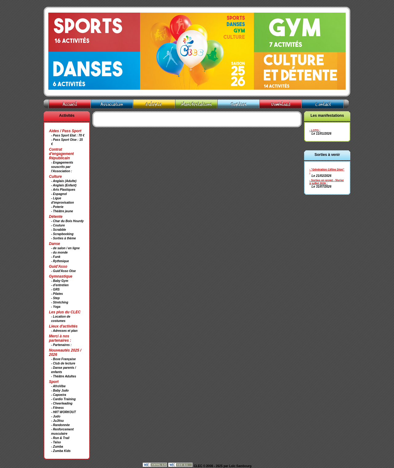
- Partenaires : (61, 345)
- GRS (55, 289)
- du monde (59, 252)
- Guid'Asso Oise (63, 271)
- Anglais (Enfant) (63, 185)
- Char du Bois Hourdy (67, 221)
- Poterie (57, 207)
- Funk (55, 256)
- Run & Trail (60, 438)
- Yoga (55, 306)
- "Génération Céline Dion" (326, 169)
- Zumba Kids (60, 451)
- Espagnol (59, 194)
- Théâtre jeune (62, 211)
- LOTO (314, 130)
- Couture (58, 225)
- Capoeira (58, 395)
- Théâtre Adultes (63, 376)
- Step (55, 298)
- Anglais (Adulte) (63, 181)
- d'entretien (60, 285)
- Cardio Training (63, 399)
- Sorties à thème (63, 238)
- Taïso (56, 442)
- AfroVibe (58, 386)
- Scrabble (58, 229)
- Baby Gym (59, 281)
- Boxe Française (63, 359)
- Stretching (59, 302)
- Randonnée (60, 425)
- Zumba (57, 446)
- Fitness (57, 407)
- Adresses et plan (64, 330)
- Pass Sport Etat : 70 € (67, 135)
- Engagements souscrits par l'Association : (62, 167)
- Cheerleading (61, 403)
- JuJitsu (57, 420)
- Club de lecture (63, 363)
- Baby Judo (60, 390)
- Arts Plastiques (63, 189)
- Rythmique (60, 261)
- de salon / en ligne (65, 248)
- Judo (55, 416)
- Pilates (57, 293)
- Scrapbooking (62, 234)
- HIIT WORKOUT (63, 412)
